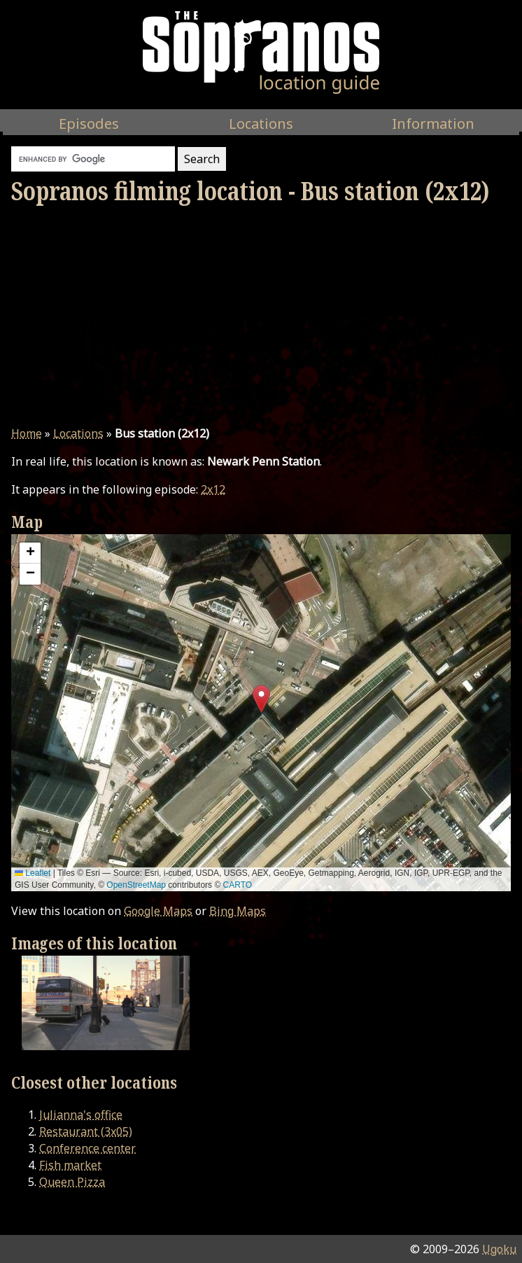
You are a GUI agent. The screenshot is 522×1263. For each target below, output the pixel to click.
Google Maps (158, 911)
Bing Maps (237, 911)
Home (26, 433)
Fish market (70, 1165)
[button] (261, 699)
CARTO (238, 885)
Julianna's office (80, 1114)
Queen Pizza (72, 1181)
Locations (78, 433)
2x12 (213, 489)
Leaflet (32, 873)
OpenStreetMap (136, 885)
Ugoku (499, 1249)
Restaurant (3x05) (85, 1131)
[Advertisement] (261, 316)
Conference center (87, 1148)
